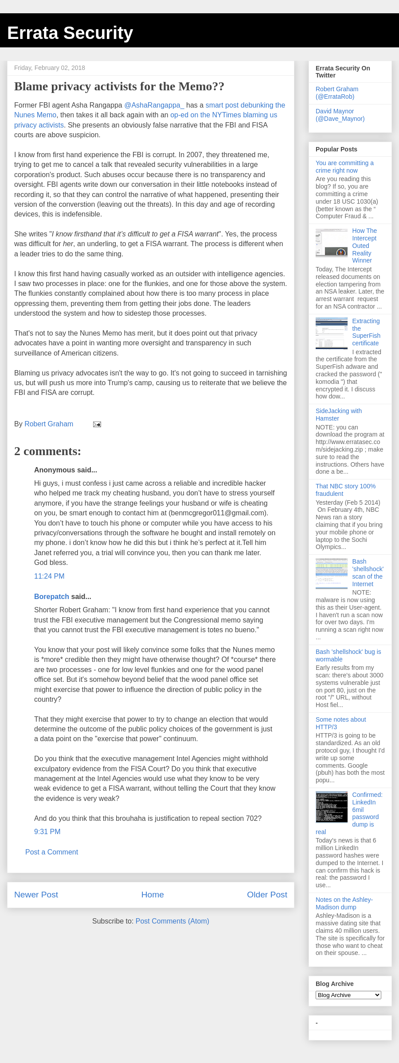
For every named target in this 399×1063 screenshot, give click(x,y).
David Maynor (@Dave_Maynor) (340, 115)
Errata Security (70, 33)
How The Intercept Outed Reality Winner (364, 245)
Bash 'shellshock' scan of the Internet (368, 572)
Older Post (267, 894)
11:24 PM (49, 576)
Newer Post (36, 894)
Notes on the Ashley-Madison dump (344, 903)
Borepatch (51, 596)
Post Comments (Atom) (172, 921)
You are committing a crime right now (345, 166)
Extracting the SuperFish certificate (366, 332)
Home (152, 894)
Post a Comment (51, 852)
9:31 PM (47, 831)
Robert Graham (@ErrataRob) (337, 92)
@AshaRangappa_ (154, 105)
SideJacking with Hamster (339, 414)
